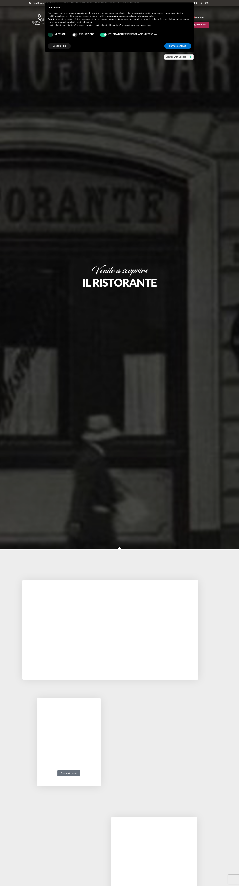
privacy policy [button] (137, 13)
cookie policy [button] (148, 16)
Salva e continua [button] (177, 46)
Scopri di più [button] (59, 46)
